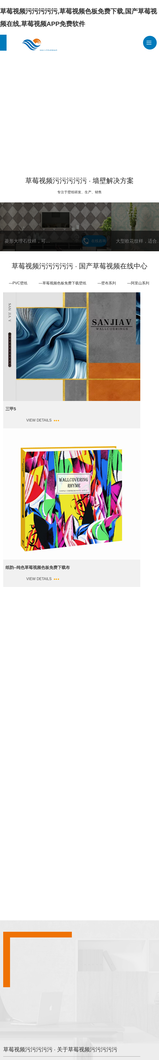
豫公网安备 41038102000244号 (87, 1047)
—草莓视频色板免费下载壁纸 (62, 280)
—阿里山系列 (138, 280)
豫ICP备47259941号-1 (46, 1047)
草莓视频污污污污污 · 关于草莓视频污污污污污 (116, 712)
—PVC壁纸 (18, 280)
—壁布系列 (107, 280)
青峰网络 (135, 1047)
